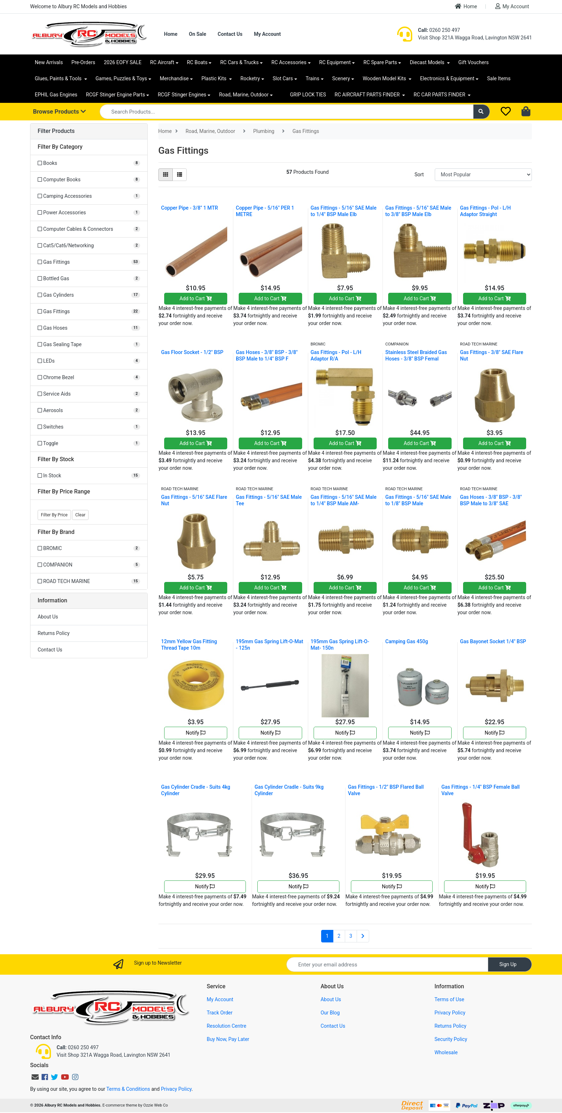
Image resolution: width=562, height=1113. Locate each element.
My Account (512, 6)
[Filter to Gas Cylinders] (88, 295)
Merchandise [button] (174, 78)
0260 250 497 (439, 30)
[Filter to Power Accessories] (88, 212)
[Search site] (481, 111)
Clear (80, 514)
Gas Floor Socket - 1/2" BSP (192, 352)
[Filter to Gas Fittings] (88, 262)
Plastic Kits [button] (214, 78)
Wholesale (446, 1052)
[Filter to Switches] (88, 427)
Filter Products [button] (56, 131)
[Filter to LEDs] (88, 361)
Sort (419, 174)
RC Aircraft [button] (162, 62)
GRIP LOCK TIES (308, 94)
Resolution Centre (226, 1026)
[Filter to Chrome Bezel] (88, 377)
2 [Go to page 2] (339, 936)
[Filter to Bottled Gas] (88, 278)
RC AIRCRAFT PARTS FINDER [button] (368, 94)
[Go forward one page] (363, 936)
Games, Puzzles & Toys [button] (121, 78)
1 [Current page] (327, 936)
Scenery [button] (341, 78)
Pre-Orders (83, 62)
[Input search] (286, 111)
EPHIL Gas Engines (56, 94)
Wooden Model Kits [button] (385, 78)
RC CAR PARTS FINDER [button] (440, 94)
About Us (48, 617)
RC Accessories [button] (288, 62)
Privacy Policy (449, 1013)
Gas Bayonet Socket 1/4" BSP (493, 641)
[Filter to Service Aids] (88, 394)
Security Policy (450, 1039)
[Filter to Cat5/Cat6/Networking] (88, 245)
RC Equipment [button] (335, 62)
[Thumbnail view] (165, 174)
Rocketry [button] (250, 78)
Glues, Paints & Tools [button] (59, 78)
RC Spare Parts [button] (380, 62)
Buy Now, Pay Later (228, 1039)
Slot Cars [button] (283, 78)
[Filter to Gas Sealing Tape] (88, 344)
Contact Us (230, 34)
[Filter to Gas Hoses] (88, 328)
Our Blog (330, 1013)
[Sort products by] (483, 174)
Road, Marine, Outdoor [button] (243, 94)
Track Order (220, 1013)
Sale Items (499, 78)
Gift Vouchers (473, 62)
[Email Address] (387, 964)
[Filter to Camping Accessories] (88, 196)
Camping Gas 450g (406, 641)
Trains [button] (312, 78)
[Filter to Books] (88, 163)
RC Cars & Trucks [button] (239, 62)
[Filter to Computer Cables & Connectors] (88, 229)
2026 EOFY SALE (123, 62)
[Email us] (35, 1077)
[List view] (179, 174)
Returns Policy (54, 633)
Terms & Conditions (128, 1089)
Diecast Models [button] (428, 62)
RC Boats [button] (197, 62)
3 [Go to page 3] (350, 936)
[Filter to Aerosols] (88, 410)
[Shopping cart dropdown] (526, 111)
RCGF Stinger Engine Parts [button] (115, 94)
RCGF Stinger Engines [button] (182, 94)
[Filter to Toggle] (88, 443)
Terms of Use (449, 999)
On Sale (197, 34)
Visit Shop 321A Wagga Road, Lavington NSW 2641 (475, 37)
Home (466, 6)
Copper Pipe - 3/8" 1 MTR (189, 208)
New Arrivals (49, 62)
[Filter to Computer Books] (88, 179)
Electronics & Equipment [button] (447, 78)
